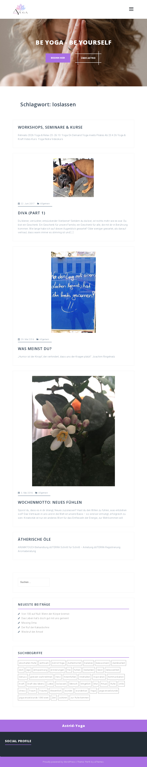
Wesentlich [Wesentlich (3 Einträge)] (55, 690)
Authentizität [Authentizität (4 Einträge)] (74, 663)
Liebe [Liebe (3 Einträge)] (50, 683)
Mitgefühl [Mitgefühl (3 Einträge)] (86, 683)
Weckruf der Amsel (32, 631)
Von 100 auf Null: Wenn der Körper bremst (45, 614)
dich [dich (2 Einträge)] (21, 670)
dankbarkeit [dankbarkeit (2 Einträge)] (118, 663)
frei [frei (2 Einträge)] (69, 670)
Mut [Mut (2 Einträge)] (96, 683)
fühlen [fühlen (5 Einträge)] (77, 670)
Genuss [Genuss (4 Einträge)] (23, 677)
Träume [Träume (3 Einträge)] (43, 690)
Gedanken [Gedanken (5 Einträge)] (89, 670)
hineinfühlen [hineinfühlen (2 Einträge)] (70, 677)
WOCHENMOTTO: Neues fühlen (50, 502)
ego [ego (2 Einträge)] (28, 670)
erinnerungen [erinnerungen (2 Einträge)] (57, 670)
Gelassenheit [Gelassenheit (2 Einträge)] (112, 670)
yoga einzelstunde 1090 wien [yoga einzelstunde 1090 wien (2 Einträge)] (34, 697)
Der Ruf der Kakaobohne (35, 627)
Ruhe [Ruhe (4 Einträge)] (113, 683)
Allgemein (45, 203)
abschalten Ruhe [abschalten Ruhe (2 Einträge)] (27, 663)
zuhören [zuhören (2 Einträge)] (63, 697)
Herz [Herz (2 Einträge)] (58, 677)
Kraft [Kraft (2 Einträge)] (21, 683)
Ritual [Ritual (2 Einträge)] (104, 683)
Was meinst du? (35, 348)
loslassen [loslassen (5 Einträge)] (61, 683)
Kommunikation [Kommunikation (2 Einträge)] (116, 677)
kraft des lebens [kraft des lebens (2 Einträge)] (36, 683)
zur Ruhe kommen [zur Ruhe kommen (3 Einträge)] (80, 697)
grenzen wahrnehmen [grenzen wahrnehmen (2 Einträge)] (41, 677)
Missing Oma (29, 622)
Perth (88, 762)
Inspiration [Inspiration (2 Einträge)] (99, 677)
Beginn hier (58, 58)
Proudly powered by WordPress (59, 762)
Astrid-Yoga (73, 725)
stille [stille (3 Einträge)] (121, 683)
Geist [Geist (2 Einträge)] (100, 670)
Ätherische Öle (34, 539)
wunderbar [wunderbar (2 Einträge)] (81, 690)
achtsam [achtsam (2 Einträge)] (44, 663)
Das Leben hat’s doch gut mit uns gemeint (45, 618)
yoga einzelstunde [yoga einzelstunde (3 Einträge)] (108, 690)
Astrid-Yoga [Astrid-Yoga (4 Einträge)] (58, 663)
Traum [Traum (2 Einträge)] (32, 690)
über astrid (88, 58)
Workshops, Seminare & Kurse (50, 127)
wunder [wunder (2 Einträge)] (68, 690)
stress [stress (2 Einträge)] (22, 690)
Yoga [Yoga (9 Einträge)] (93, 690)
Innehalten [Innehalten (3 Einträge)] (84, 677)
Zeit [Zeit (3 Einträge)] (54, 697)
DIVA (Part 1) (31, 212)
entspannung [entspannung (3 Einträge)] (40, 670)
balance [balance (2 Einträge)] (88, 663)
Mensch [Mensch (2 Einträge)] (74, 683)
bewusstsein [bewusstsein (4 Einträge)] (102, 663)
